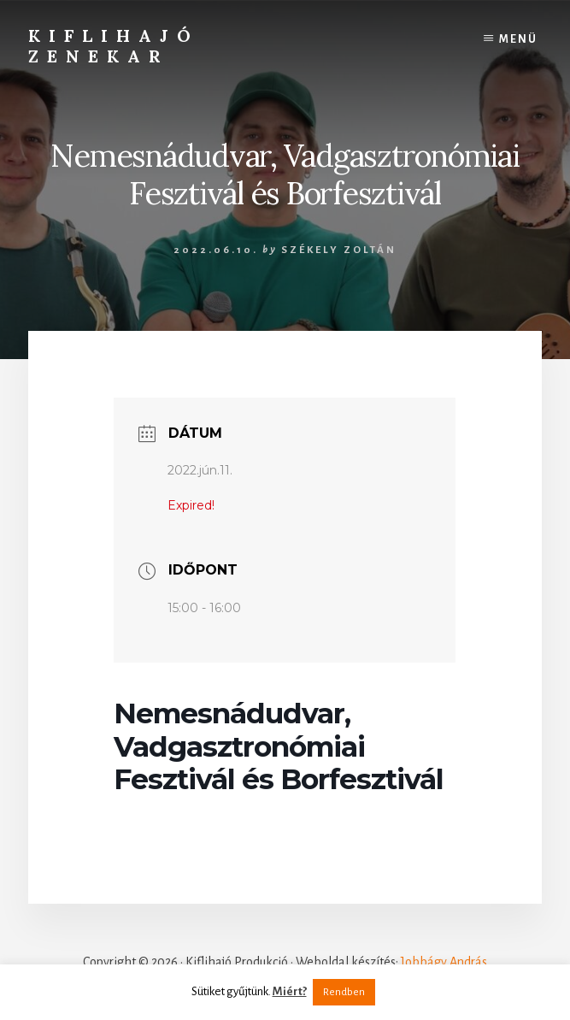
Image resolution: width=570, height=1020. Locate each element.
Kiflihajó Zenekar (113, 46)
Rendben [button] (344, 992)
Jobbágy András (444, 962)
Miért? (290, 991)
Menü (518, 39)
